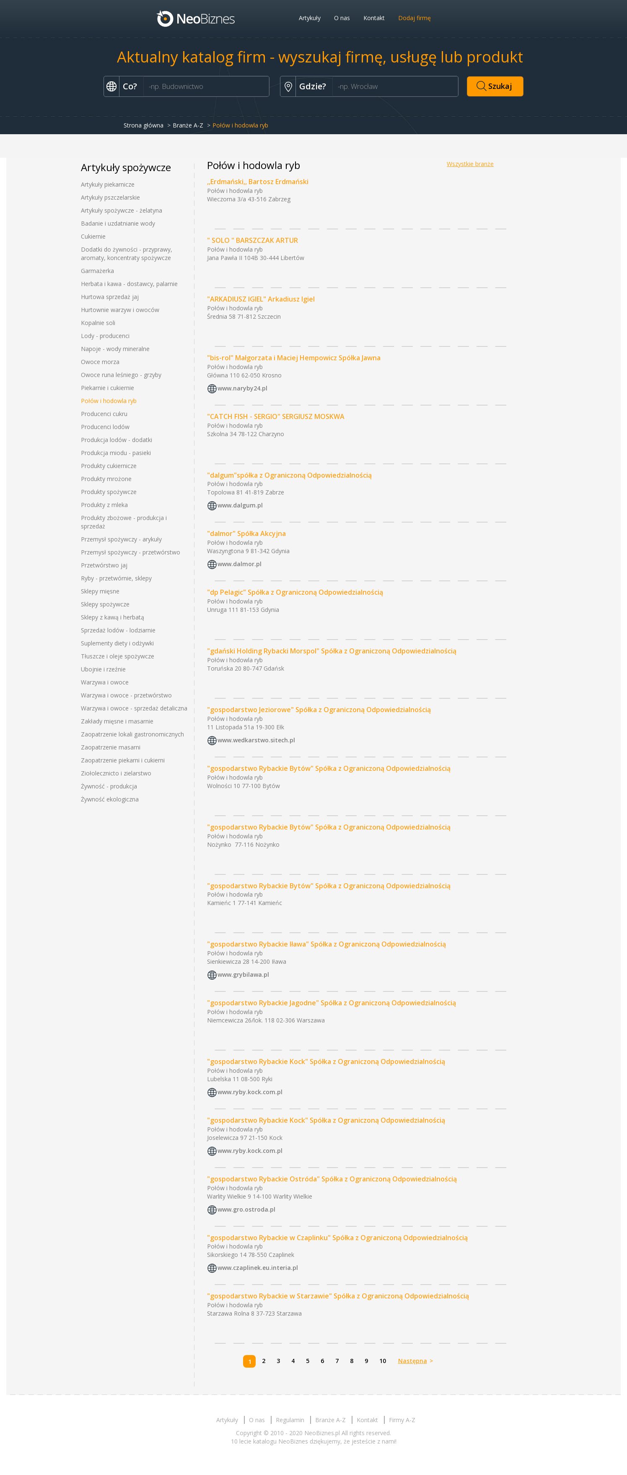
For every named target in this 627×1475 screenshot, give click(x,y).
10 (382, 1361)
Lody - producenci (105, 336)
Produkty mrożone (106, 479)
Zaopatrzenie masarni (110, 747)
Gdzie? (312, 86)
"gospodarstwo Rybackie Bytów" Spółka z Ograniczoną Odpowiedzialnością (329, 768)
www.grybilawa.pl (243, 974)
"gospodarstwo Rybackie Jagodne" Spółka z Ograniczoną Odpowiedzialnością (331, 1002)
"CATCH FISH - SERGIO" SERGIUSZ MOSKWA (276, 416)
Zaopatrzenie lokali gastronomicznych (132, 734)
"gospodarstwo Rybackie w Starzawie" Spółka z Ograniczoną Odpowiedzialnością (338, 1296)
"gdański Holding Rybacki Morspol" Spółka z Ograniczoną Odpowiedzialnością (331, 651)
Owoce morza (100, 362)
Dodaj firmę (414, 18)
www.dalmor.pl (240, 564)
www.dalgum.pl (240, 506)
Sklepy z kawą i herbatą (112, 617)
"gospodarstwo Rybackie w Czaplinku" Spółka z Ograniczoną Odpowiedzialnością (337, 1237)
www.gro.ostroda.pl (246, 1209)
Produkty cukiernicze (109, 466)
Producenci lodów (105, 427)
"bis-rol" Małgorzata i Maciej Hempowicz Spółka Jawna (294, 357)
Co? (130, 86)
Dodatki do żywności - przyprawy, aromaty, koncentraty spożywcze (126, 253)
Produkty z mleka (104, 505)
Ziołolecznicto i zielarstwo (116, 773)
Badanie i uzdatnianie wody (118, 223)
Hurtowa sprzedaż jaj (110, 297)
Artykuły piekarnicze (108, 184)
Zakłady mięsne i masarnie (117, 721)
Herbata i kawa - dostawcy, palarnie (129, 284)
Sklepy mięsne (100, 591)
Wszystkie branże (470, 164)
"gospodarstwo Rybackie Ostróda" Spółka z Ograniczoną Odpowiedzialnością (332, 1179)
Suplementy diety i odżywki (117, 643)
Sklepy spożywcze (105, 604)
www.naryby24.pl (242, 388)
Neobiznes (196, 18)
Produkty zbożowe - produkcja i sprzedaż (124, 522)
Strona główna (143, 125)
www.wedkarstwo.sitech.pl (256, 740)
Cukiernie (93, 236)
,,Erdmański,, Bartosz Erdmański (257, 181)
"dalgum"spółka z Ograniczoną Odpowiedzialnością (289, 475)
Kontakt (374, 18)
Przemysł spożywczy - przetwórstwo (130, 552)
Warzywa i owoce (105, 682)
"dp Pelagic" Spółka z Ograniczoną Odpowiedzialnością (295, 592)
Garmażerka (97, 271)
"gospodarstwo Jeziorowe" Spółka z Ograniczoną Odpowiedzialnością (319, 709)
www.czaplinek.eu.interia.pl (258, 1268)
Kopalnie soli (98, 323)
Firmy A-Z (402, 1420)
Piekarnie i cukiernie (107, 388)
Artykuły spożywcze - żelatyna (121, 210)
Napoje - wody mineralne (115, 349)
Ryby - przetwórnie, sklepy (116, 578)
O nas (342, 18)
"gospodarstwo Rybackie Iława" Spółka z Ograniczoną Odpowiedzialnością (326, 944)
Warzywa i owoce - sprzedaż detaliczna (134, 708)
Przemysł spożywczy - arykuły (121, 539)
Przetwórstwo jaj (104, 565)
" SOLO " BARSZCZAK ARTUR (252, 240)
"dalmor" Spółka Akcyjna (246, 533)
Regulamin (290, 1420)
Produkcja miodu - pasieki (116, 453)
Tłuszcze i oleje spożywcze (117, 656)
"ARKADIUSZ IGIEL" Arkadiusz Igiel (261, 299)
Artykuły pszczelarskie (110, 197)
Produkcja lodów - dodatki (116, 440)
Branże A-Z (188, 125)
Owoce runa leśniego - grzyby (121, 375)
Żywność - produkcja (109, 786)
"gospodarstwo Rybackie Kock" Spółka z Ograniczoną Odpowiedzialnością (326, 1061)
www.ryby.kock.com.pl (250, 1092)
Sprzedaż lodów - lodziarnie (118, 630)
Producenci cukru (104, 414)
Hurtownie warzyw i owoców (120, 310)
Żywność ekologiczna (110, 799)
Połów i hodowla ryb (109, 401)
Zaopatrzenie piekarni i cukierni (123, 760)
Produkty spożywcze (109, 492)
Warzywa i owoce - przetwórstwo (126, 695)
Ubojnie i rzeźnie (103, 669)
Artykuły (310, 18)
